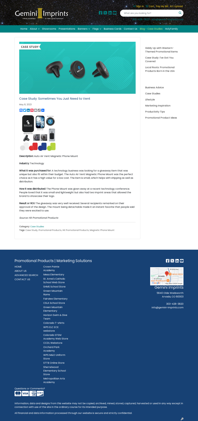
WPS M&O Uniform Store (54, 356)
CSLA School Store (54, 303)
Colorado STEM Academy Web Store (55, 336)
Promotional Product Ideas (161, 117)
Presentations (67, 29)
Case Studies (37, 226)
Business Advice (154, 87)
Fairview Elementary (55, 298)
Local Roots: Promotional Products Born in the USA (160, 69)
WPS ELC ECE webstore (51, 329)
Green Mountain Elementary (53, 309)
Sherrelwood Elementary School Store (54, 370)
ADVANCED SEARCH (26, 275)
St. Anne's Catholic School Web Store (54, 280)
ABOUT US (20, 271)
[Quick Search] (148, 13)
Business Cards (112, 29)
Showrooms (49, 29)
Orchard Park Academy (51, 348)
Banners (82, 29)
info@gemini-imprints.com (167, 19)
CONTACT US (22, 279)
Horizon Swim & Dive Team (55, 316)
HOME (18, 266)
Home (23, 29)
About (33, 29)
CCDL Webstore (52, 343)
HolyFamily (171, 29)
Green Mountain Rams (53, 292)
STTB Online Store (53, 363)
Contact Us (130, 29)
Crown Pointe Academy (51, 268)
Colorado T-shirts (53, 323)
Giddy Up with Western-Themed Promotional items (161, 49)
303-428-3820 (141, 19)
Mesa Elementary (53, 274)
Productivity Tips (155, 111)
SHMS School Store (54, 286)
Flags (95, 29)
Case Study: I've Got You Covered (159, 59)
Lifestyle (150, 99)
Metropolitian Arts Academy (54, 380)
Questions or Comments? (30, 388)
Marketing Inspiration (157, 105)
